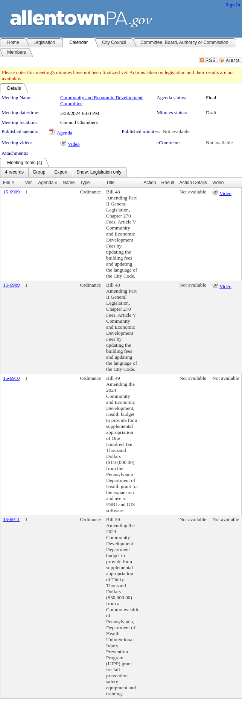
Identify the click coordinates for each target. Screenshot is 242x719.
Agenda (64, 133)
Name (69, 182)
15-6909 (11, 192)
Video (74, 144)
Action (149, 182)
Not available (176, 131)
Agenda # (47, 182)
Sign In (232, 5)
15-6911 (11, 519)
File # (8, 182)
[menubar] (63, 172)
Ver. (29, 182)
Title (110, 182)
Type (85, 182)
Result (167, 182)
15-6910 (11, 378)
